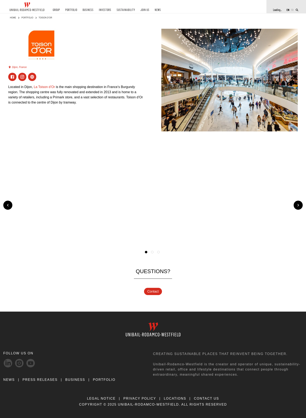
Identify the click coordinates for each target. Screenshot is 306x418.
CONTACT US (206, 398)
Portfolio (27, 18)
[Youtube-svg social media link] (30, 363)
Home (13, 18)
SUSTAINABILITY (126, 10)
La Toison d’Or (44, 87)
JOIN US (145, 10)
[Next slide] (298, 205)
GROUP (56, 10)
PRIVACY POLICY (139, 398)
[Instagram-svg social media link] (19, 363)
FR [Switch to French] (292, 10)
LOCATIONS (175, 398)
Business (75, 379)
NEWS (158, 10)
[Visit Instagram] (22, 77)
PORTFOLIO (71, 10)
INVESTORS (105, 10)
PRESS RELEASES (39, 379)
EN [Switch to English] (288, 10)
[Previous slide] (7, 205)
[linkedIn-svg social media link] (8, 363)
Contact (153, 291)
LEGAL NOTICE (101, 398)
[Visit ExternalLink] (32, 77)
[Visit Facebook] (12, 77)
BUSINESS (88, 10)
